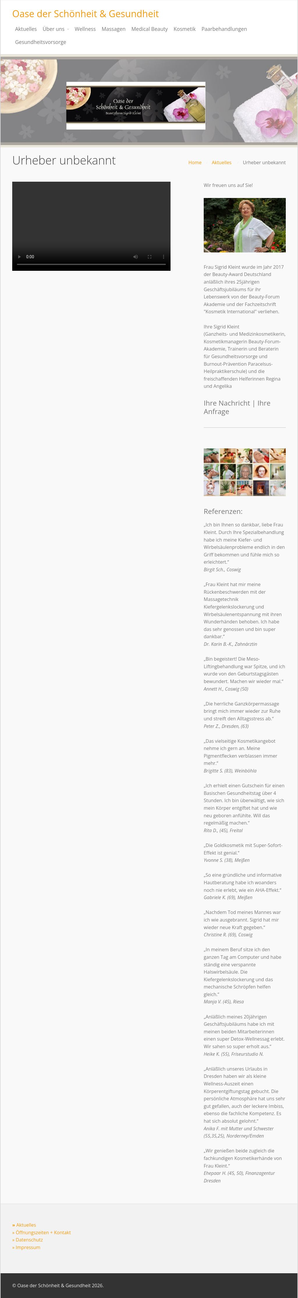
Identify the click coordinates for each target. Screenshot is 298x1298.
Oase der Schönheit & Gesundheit (85, 13)
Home (194, 162)
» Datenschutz (27, 1240)
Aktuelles (222, 162)
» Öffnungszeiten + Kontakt (41, 1232)
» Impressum (26, 1247)
